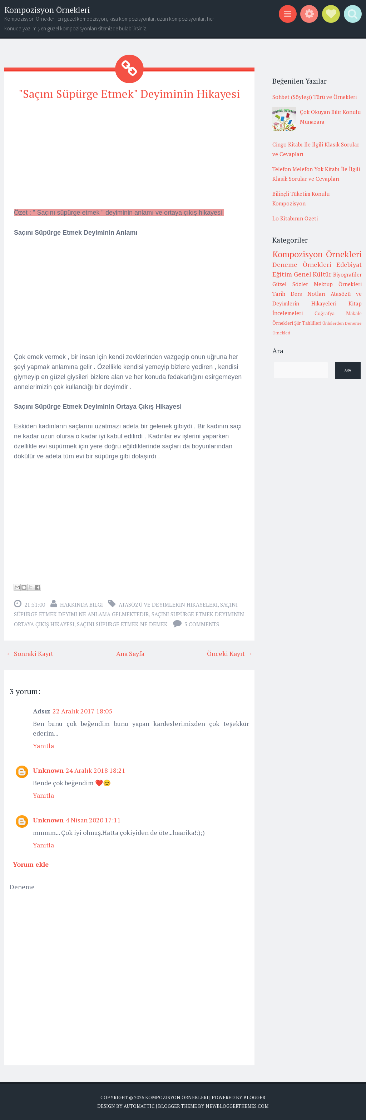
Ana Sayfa (130, 653)
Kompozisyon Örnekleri (47, 9)
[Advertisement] (129, 158)
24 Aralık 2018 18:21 (95, 770)
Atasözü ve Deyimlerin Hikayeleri (168, 604)
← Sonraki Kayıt (29, 653)
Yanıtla (43, 745)
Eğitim (282, 274)
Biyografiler (347, 274)
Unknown (48, 770)
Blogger (254, 1097)
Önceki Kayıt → (230, 653)
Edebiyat (349, 264)
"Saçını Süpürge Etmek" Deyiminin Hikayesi (129, 93)
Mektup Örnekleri (338, 284)
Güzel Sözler (290, 284)
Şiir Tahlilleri (307, 323)
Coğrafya (325, 313)
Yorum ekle (31, 864)
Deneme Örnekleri (301, 264)
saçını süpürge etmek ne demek (122, 624)
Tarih (278, 293)
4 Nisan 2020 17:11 (93, 820)
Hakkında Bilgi (81, 604)
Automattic (139, 1105)
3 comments (201, 624)
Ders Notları (308, 293)
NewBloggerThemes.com (237, 1105)
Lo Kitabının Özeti (295, 218)
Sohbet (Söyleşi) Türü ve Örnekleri (314, 96)
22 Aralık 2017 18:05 (82, 711)
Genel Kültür (313, 274)
